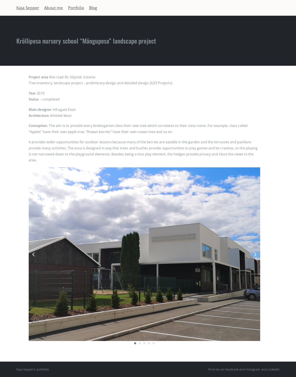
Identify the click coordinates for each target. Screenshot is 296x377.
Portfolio (76, 7)
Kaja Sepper (27, 7)
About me (53, 7)
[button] (33, 254)
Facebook (231, 369)
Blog (93, 7)
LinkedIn (274, 369)
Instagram (253, 369)
